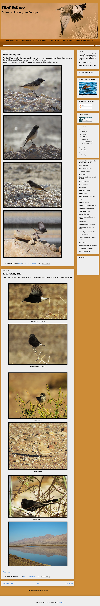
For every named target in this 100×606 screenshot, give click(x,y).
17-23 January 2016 (12, 54)
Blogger (60, 602)
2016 (82, 129)
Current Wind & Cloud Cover (84, 40)
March (84, 136)
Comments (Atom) (42, 590)
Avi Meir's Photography (85, 171)
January (84, 139)
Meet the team (67, 40)
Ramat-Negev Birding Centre (87, 232)
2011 (82, 155)
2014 (82, 147)
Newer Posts (8, 584)
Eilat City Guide (83, 193)
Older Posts (68, 584)
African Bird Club (83, 165)
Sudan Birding (82, 242)
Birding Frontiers (83, 184)
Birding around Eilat (28, 40)
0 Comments (32, 263)
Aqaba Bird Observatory (85, 168)
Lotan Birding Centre (84, 214)
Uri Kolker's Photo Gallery (86, 248)
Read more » (7, 572)
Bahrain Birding (83, 174)
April (83, 134)
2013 (82, 150)
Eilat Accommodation (84, 190)
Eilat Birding (13, 7)
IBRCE (80, 199)
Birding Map (42, 40)
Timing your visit (54, 40)
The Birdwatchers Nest (11, 40)
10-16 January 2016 (12, 274)
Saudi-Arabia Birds (84, 235)
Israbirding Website (84, 202)
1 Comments (31, 576)
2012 (82, 152)
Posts (82, 105)
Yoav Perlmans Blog (84, 251)
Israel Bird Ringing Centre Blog (87, 205)
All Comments (84, 108)
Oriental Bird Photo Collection (87, 224)
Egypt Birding (82, 187)
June (83, 131)
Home (38, 584)
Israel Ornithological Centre (86, 208)
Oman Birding (82, 221)
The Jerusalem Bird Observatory (88, 245)
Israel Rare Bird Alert (84, 211)
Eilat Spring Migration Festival (87, 196)
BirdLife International (84, 181)
